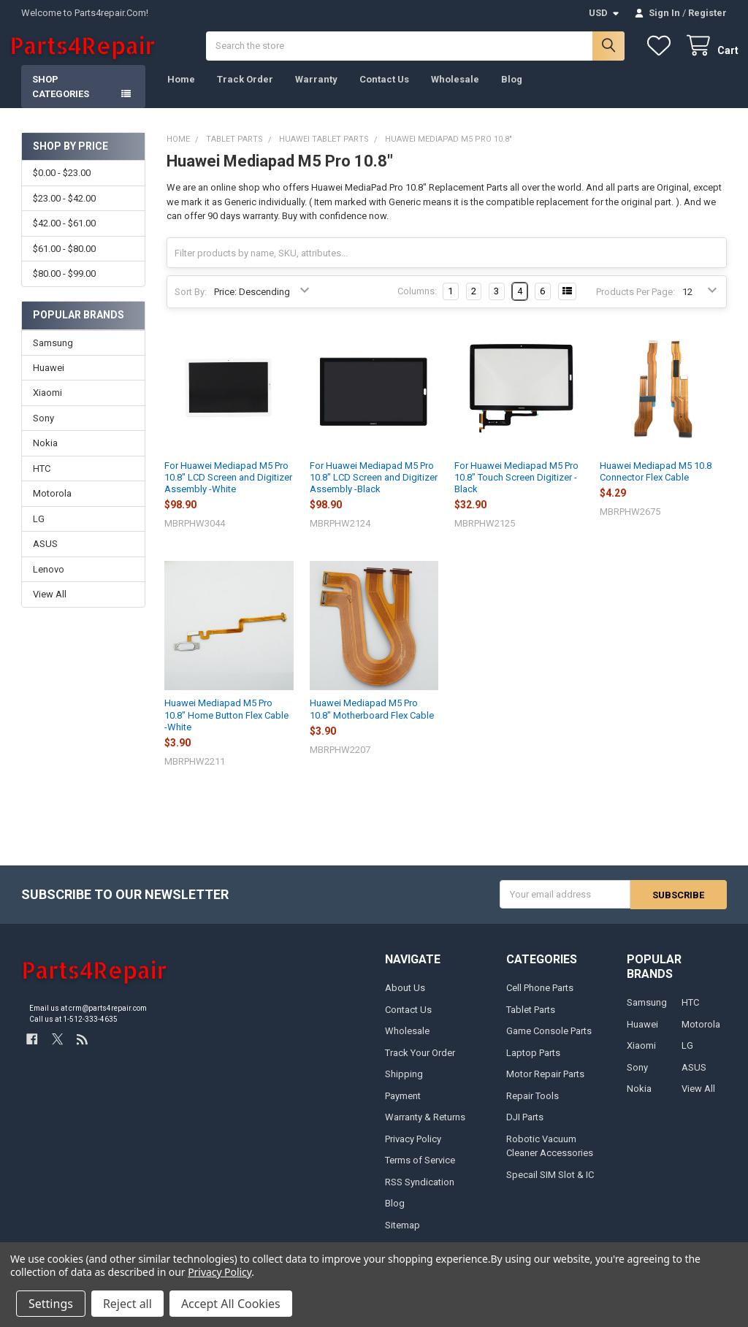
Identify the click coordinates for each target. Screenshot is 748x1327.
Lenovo (48, 581)
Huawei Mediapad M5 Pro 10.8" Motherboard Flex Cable (372, 721)
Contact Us (384, 91)
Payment (403, 1107)
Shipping (404, 1085)
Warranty (316, 91)
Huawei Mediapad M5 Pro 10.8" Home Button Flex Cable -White (226, 727)
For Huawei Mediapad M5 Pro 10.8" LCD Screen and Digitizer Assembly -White (228, 490)
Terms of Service (420, 1171)
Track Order (245, 91)
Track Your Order (420, 1064)
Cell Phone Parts (539, 999)
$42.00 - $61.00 (64, 235)
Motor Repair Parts (545, 1085)
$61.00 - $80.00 (64, 261)
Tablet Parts (530, 1021)
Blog (511, 91)
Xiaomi (47, 404)
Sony (43, 430)
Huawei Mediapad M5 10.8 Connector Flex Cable (655, 484)
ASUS (45, 556)
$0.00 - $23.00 (62, 185)
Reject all (127, 1304)
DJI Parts (524, 1128)
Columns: (417, 303)
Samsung (53, 354)
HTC (41, 480)
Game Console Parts (549, 1042)
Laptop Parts (533, 1064)
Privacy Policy (413, 1150)
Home (181, 91)
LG (39, 531)
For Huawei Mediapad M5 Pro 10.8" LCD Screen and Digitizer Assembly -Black (374, 490)
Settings (50, 1304)
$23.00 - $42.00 (64, 210)
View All (49, 606)
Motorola (52, 505)
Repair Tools (532, 1107)
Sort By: (191, 304)
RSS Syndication (419, 1193)
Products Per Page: (635, 304)
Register (707, 12)
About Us (405, 999)
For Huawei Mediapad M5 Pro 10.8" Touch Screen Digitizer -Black (516, 490)
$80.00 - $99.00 (64, 285)
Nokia (45, 455)
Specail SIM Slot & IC (550, 1186)
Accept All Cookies (230, 1304)
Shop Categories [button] (60, 99)
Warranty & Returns (425, 1128)
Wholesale (455, 91)
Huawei (48, 380)
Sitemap (402, 1236)
